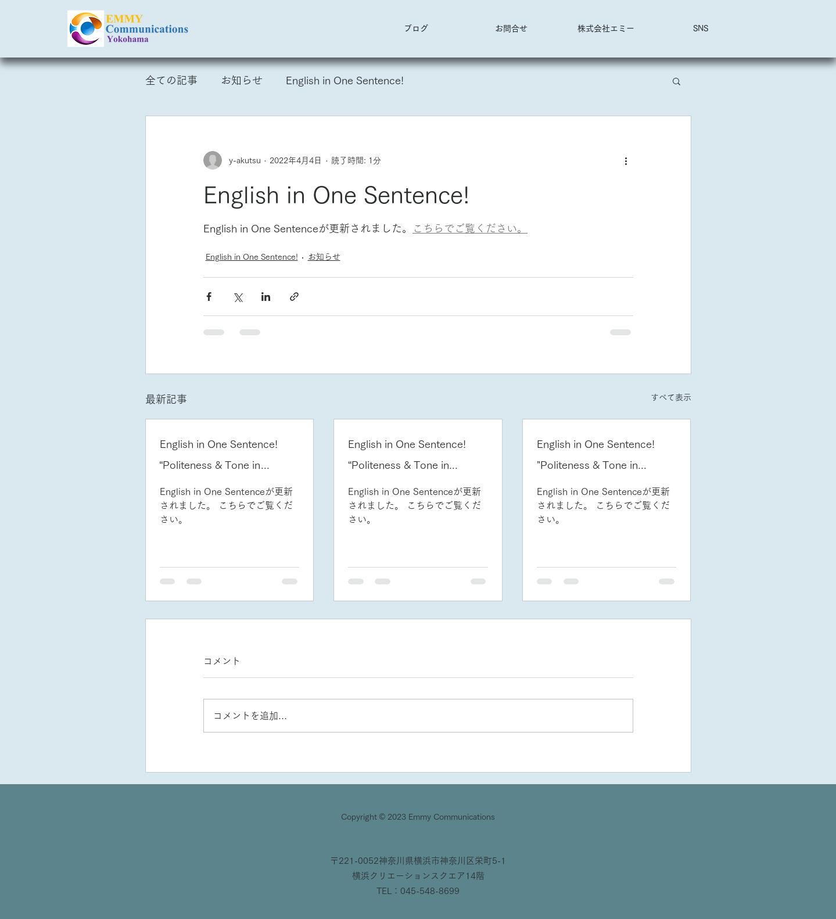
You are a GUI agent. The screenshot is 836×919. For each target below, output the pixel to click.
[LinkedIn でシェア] (265, 296)
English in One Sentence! (345, 80)
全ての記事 (171, 80)
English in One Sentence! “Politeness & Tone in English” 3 (219, 457)
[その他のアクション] (626, 160)
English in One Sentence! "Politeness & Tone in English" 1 (596, 457)
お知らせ (242, 80)
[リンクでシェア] (294, 296)
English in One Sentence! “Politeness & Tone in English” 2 (407, 457)
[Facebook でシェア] (208, 296)
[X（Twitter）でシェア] (237, 296)
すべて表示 (671, 397)
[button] (700, 28)
